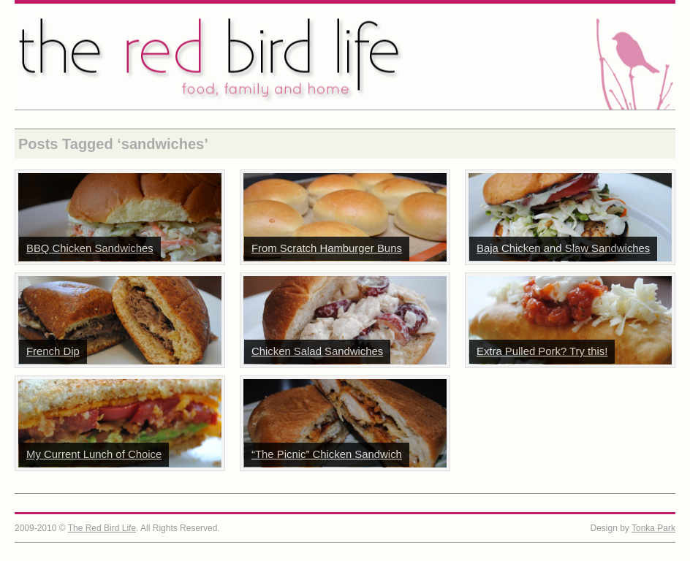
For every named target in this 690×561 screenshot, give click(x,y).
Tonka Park (653, 528)
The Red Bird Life (345, 57)
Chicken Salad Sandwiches (317, 351)
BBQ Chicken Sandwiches (89, 248)
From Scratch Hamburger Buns (326, 248)
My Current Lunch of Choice (94, 454)
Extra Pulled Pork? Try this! (542, 351)
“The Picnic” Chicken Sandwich (326, 454)
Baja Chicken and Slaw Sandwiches (563, 248)
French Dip (53, 351)
